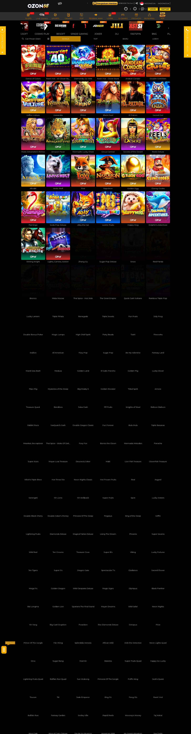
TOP (96, 39)
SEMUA (65, 39)
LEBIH (155, 39)
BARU (125, 39)
